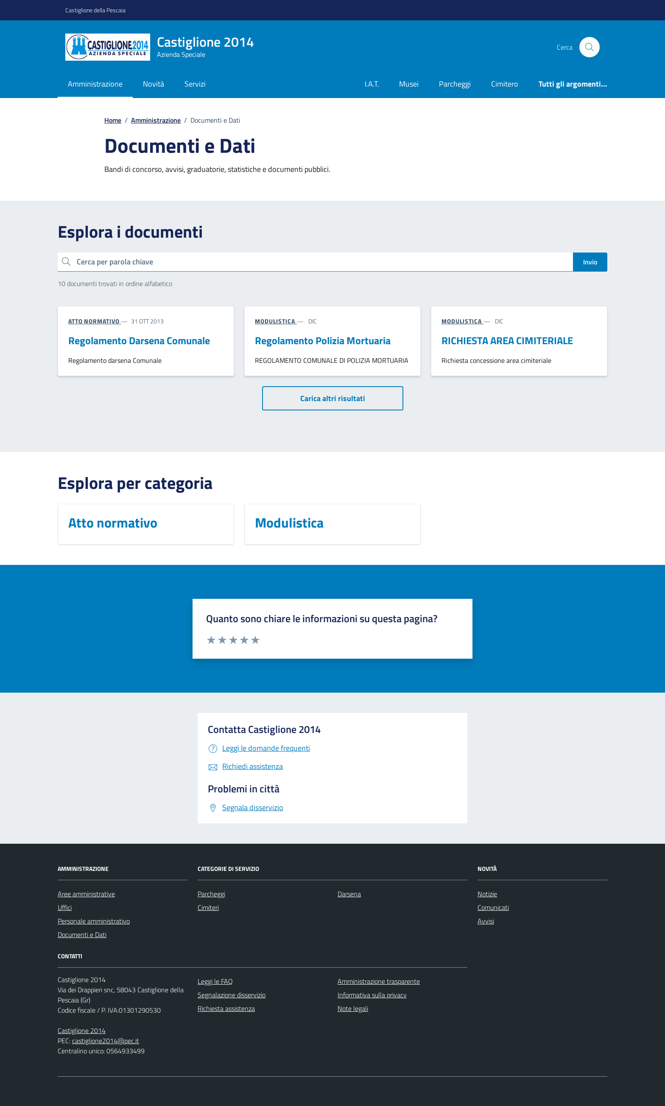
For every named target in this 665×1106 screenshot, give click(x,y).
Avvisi (486, 921)
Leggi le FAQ (215, 981)
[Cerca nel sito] (589, 47)
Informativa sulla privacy (372, 995)
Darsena (349, 894)
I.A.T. (372, 84)
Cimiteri (208, 907)
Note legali (353, 1008)
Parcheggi (455, 84)
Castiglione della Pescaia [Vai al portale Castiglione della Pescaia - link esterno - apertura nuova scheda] (95, 10)
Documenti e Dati (82, 934)
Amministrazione (95, 84)
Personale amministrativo (94, 921)
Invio (590, 262)
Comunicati (493, 907)
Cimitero (504, 84)
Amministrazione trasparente (379, 981)
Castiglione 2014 (82, 1030)
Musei (409, 84)
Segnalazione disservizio (231, 995)
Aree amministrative (86, 894)
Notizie (487, 894)
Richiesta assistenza (226, 1008)
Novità (153, 84)
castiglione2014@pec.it (105, 1041)
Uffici (65, 907)
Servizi (195, 84)
